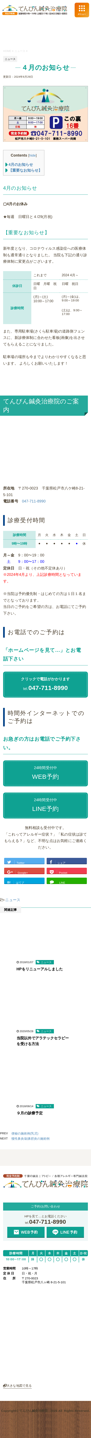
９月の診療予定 (30, 1113)
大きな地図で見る (17, 1385)
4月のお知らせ (19, 165)
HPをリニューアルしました (40, 969)
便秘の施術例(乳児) (24, 1133)
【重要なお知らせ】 (23, 170)
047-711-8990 (34, 501)
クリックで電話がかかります (45, 679)
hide (32, 155)
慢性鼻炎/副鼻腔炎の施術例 (30, 1138)
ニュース (12, 900)
